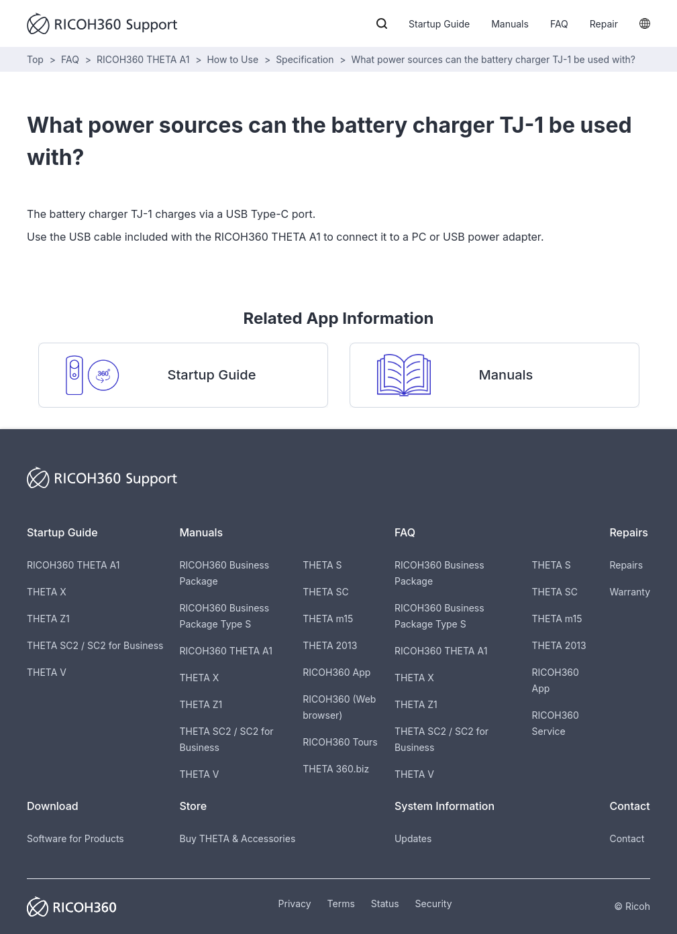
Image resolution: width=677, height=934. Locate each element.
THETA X (46, 591)
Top (35, 59)
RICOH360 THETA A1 (143, 59)
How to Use (232, 59)
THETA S (322, 565)
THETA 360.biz (336, 768)
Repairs (626, 565)
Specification (304, 59)
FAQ (559, 24)
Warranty (629, 591)
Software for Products (75, 838)
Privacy (294, 903)
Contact (626, 838)
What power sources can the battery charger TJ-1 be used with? (493, 59)
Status (385, 903)
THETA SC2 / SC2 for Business (95, 645)
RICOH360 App (336, 672)
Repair (604, 24)
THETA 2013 (330, 645)
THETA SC (326, 591)
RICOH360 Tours (340, 742)
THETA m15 (328, 618)
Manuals (510, 24)
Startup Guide (439, 24)
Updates (413, 838)
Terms (341, 903)
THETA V (46, 672)
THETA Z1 (48, 618)
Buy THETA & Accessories (237, 838)
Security (433, 903)
